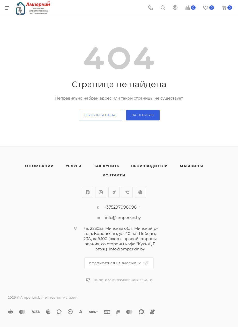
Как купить (106, 166)
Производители (149, 166)
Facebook (87, 192)
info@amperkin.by (123, 217)
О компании (39, 166)
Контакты (114, 175)
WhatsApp (140, 192)
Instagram (100, 192)
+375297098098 (120, 207)
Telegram (114, 192)
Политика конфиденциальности (123, 280)
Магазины (191, 166)
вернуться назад (100, 115)
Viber (127, 192)
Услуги (73, 166)
